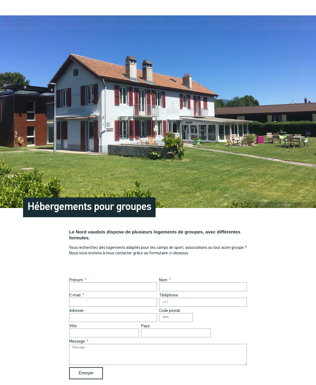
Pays (145, 326)
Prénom (76, 280)
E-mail (75, 295)
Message (77, 342)
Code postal (169, 311)
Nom (163, 280)
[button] (255, 8)
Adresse (76, 311)
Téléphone (168, 295)
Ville (73, 326)
